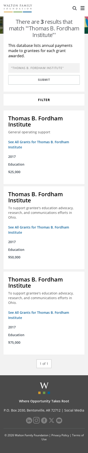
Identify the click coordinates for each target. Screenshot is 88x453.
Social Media (74, 410)
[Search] (75, 8)
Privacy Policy (60, 435)
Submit (44, 80)
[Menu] (82, 8)
